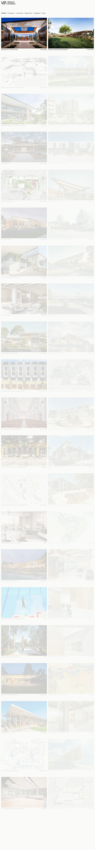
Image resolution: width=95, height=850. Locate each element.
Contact (91, 848)
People (75, 848)
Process (80, 848)
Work (86, 848)
